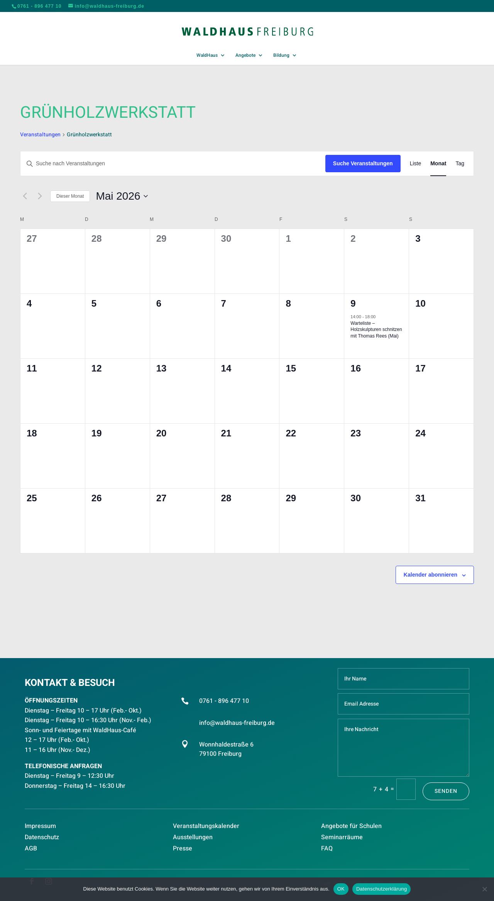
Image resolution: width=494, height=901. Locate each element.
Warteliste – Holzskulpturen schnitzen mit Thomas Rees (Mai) (376, 330)
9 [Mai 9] (352, 303)
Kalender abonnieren (430, 575)
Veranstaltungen (40, 135)
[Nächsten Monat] (39, 196)
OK (341, 889)
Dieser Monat (70, 196)
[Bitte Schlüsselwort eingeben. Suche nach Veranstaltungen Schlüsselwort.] (172, 163)
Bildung (281, 56)
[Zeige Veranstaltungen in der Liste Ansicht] (415, 163)
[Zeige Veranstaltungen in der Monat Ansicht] (438, 163)
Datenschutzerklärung (381, 889)
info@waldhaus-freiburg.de (237, 723)
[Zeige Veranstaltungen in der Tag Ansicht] (459, 163)
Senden (446, 791)
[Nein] (484, 889)
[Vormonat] (24, 196)
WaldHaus (207, 56)
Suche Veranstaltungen (363, 163)
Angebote (245, 56)
